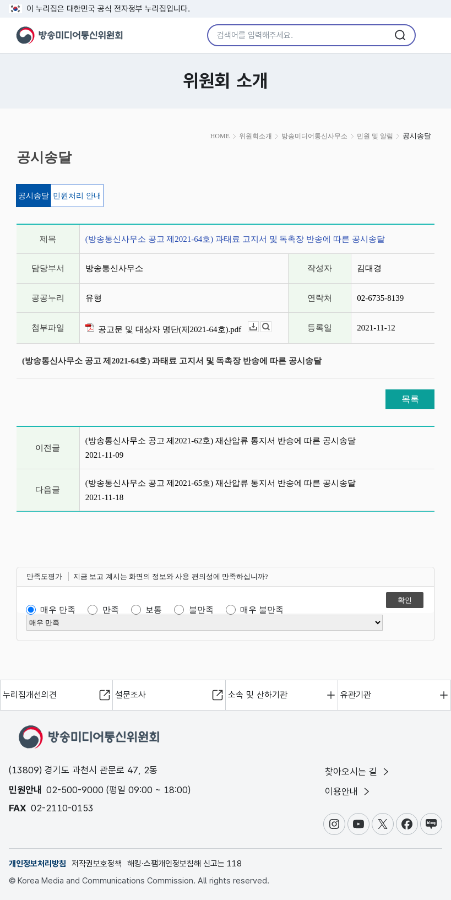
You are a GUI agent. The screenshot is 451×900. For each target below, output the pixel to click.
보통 (153, 609)
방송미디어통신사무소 (314, 136)
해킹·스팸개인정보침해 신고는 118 (184, 864)
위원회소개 (255, 136)
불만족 (201, 609)
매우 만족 (57, 609)
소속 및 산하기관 (257, 695)
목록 (410, 399)
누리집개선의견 (30, 695)
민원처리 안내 (77, 196)
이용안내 (348, 791)
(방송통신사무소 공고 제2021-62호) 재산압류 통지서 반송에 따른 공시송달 (220, 440)
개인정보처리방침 (37, 864)
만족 (110, 609)
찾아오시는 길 (358, 771)
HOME (220, 136)
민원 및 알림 (375, 136)
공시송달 (33, 196)
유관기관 (355, 695)
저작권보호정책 (97, 864)
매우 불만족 (262, 609)
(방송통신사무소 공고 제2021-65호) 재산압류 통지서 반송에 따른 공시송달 (220, 483)
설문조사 (130, 695)
